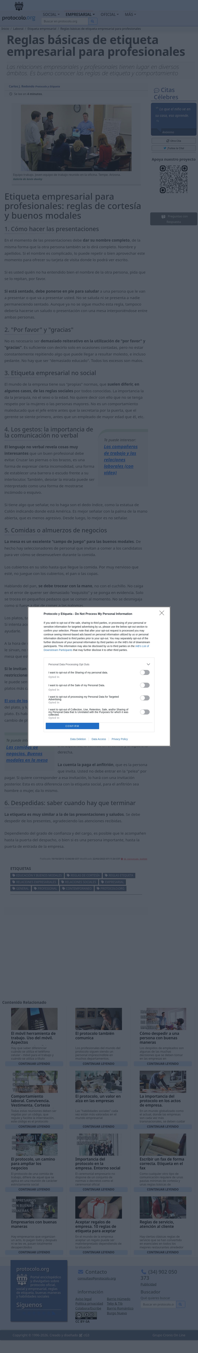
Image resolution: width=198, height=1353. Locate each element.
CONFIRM (72, 726)
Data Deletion (78, 739)
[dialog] (99, 676)
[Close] (162, 614)
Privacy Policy (120, 739)
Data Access (99, 739)
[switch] (145, 672)
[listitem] (99, 664)
